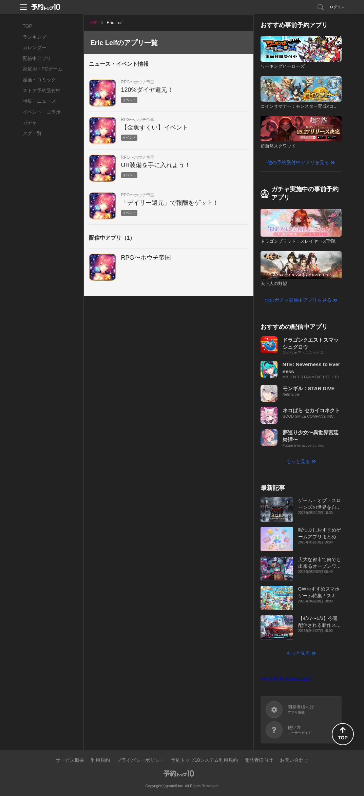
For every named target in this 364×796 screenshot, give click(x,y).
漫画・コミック (39, 79)
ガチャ (30, 122)
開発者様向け (259, 760)
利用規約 (100, 760)
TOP (28, 26)
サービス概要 (70, 760)
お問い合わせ (294, 760)
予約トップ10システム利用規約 (204, 760)
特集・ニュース (39, 101)
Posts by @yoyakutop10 (286, 678)
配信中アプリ (37, 58)
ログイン (337, 7)
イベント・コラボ (42, 112)
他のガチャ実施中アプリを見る (298, 300)
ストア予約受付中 (42, 90)
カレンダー (34, 47)
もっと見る (298, 461)
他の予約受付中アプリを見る (298, 162)
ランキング (34, 37)
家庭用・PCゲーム (42, 69)
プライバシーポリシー (140, 760)
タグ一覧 (32, 133)
